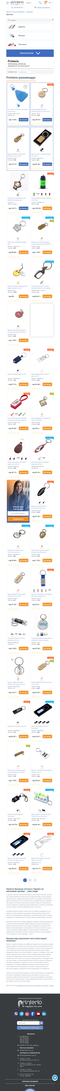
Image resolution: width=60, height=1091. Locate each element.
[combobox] (25, 72)
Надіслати (41, 1023)
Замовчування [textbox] (22, 72)
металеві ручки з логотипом (24, 985)
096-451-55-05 (24, 1041)
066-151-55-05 (24, 1039)
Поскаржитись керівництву (30, 1028)
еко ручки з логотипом (41, 985)
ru (53, 3)
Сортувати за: (12, 72)
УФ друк (51, 985)
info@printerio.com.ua (26, 1050)
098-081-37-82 (24, 1045)
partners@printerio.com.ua (28, 1055)
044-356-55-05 (24, 1036)
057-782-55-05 (24, 1038)
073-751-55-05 (24, 1043)
